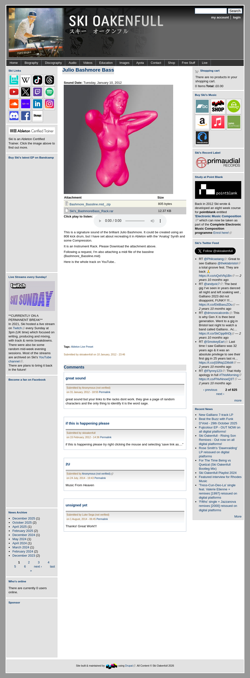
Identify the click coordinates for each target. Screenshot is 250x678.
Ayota (140, 63)
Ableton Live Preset (82, 346)
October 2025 (22, 522)
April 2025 (19, 526)
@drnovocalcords (218, 313)
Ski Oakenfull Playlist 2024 (218, 473)
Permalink (104, 392)
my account (220, 17)
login (237, 17)
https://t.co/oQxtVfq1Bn (217, 275)
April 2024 (19, 543)
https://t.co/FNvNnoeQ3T (218, 379)
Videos (87, 63)
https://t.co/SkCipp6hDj (216, 333)
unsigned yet (76, 505)
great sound (76, 378)
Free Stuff (188, 63)
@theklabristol (229, 263)
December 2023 (23, 555)
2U (68, 464)
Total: (210, 86)
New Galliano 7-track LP (216, 415)
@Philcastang (215, 259)
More (237, 516)
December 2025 (23, 518)
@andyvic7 (213, 284)
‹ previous (210, 390)
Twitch (19, 328)
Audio (72, 63)
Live (204, 63)
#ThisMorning (230, 375)
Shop (171, 63)
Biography (31, 63)
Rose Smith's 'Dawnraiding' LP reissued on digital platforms (218, 452)
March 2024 (20, 547)
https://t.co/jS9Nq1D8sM (217, 362)
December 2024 (23, 535)
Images (124, 63)
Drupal (130, 665)
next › (38, 566)
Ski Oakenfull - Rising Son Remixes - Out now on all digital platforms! (217, 440)
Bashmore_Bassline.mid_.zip (90, 204)
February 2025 (22, 531)
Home (14, 63)
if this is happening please (87, 423)
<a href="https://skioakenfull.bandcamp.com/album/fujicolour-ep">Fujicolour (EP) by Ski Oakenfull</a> (30, 215)
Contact (156, 63)
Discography (53, 63)
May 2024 (19, 539)
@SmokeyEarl (215, 341)
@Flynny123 (214, 371)
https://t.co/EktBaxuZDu (217, 304)
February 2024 (22, 551)
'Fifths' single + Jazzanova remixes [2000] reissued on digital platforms (218, 506)
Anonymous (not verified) (97, 473)
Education (106, 63)
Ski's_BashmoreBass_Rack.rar (91, 211)
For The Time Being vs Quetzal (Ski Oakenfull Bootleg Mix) (215, 464)
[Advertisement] (33, 630)
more (237, 400)
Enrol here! (222, 232)
